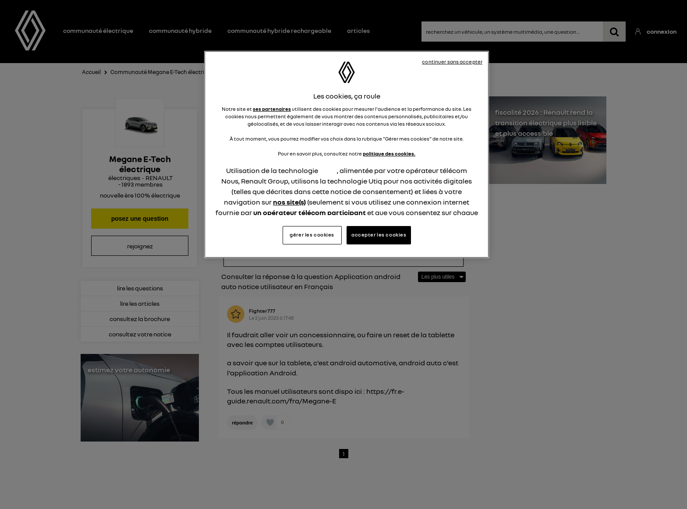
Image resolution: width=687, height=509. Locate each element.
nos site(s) (289, 202)
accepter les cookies (378, 235)
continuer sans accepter (452, 62)
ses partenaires (272, 109)
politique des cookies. (389, 154)
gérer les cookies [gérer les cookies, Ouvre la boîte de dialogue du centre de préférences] (312, 235)
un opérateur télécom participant (309, 212)
